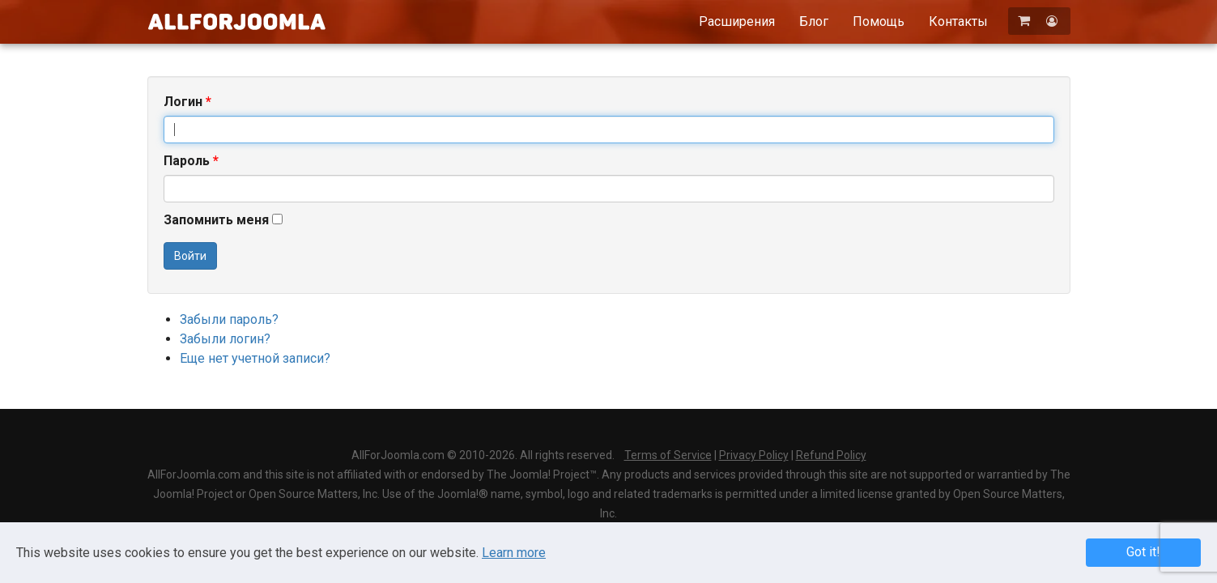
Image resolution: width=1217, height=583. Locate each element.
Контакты (958, 21)
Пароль (191, 160)
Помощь (878, 21)
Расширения (737, 21)
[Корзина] (1025, 20)
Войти (190, 255)
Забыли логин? (225, 339)
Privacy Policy (754, 455)
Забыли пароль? (229, 319)
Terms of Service (668, 455)
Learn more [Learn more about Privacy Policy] (514, 552)
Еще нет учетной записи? (255, 358)
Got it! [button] (1143, 552)
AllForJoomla (236, 21)
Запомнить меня (216, 220)
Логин (187, 101)
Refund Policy (831, 455)
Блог (813, 21)
